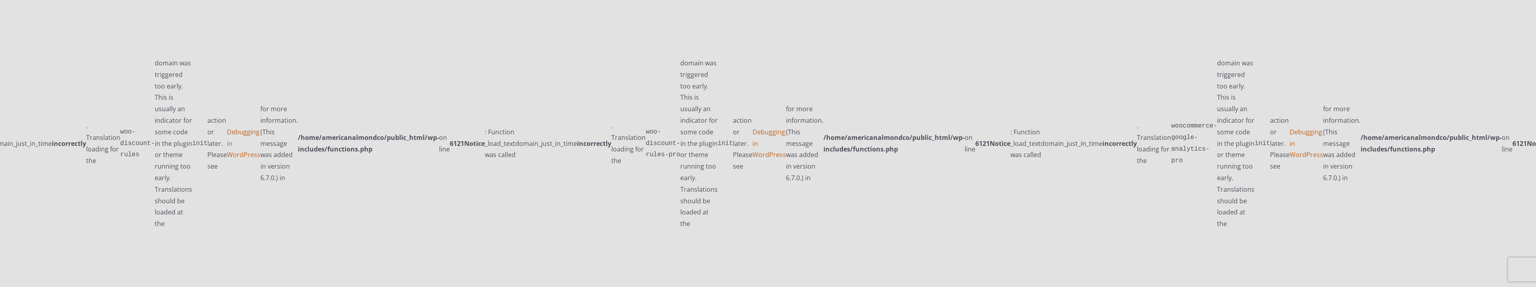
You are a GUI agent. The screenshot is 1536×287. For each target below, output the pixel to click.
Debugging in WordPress (243, 143)
